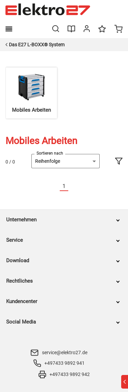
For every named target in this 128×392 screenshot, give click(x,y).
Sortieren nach (50, 153)
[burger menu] (8, 29)
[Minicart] (118, 29)
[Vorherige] (56, 186)
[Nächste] (72, 186)
